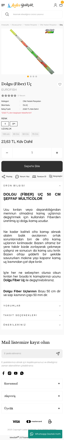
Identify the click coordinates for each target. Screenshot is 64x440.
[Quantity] (32, 153)
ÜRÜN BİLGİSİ (14, 186)
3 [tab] (33, 76)
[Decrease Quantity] (7, 153)
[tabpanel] (32, 51)
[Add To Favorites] (60, 84)
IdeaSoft (14, 437)
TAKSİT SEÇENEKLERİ (20, 315)
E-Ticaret (24, 437)
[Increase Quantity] (57, 153)
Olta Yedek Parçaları (32, 101)
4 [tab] (36, 76)
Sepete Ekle (32, 166)
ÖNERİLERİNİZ (14, 325)
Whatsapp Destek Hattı (45, 434)
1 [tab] (28, 76)
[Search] (32, 14)
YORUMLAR (12, 306)
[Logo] (21, 5)
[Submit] (58, 353)
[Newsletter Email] (32, 353)
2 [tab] (31, 76)
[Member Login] (55, 5)
